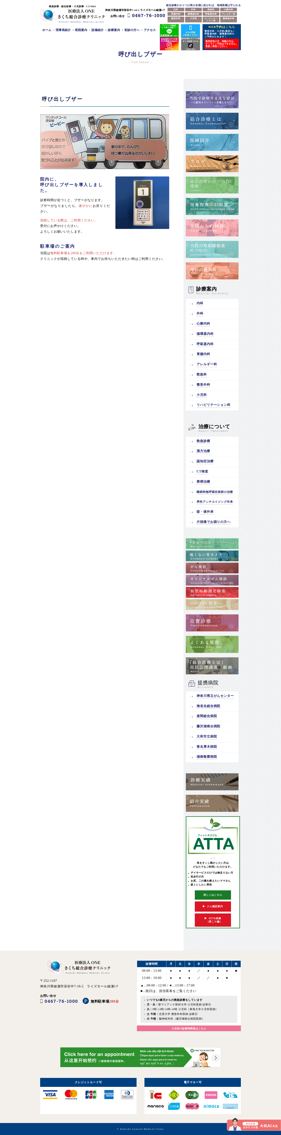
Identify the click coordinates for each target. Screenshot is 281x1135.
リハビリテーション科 (211, 19)
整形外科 (175, 18)
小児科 (193, 18)
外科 (193, 9)
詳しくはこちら (213, 895)
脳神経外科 (228, 18)
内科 (175, 9)
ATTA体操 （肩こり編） (213, 920)
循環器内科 (193, 14)
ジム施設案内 (213, 906)
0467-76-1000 (149, 15)
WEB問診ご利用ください (190, 30)
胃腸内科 (175, 14)
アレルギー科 (228, 14)
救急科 (211, 9)
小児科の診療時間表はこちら (189, 1028)
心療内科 (228, 9)
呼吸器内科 (211, 14)
